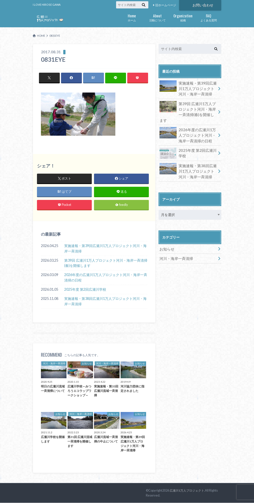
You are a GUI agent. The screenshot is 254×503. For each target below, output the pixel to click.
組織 (183, 17)
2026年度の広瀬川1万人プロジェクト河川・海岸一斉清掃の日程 (105, 278)
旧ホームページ (165, 5)
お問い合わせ (202, 5)
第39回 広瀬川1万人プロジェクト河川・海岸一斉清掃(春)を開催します (105, 263)
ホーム (132, 17)
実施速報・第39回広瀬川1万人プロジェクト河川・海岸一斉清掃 (105, 248)
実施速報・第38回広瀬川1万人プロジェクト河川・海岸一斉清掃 (105, 301)
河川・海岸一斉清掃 (175, 250)
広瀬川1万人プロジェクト (188, 491)
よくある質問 (208, 17)
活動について (157, 17)
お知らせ (166, 240)
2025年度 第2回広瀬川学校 (85, 289)
